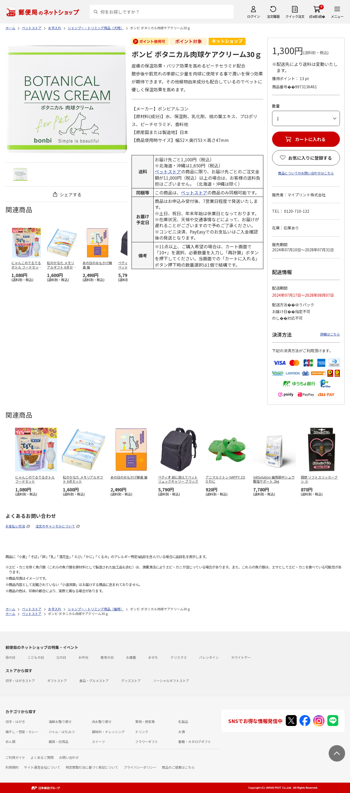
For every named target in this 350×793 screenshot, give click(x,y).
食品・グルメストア (94, 680)
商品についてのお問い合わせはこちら (306, 173)
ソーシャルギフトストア (171, 680)
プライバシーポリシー (140, 767)
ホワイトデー (241, 657)
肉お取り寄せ (102, 721)
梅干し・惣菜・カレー (21, 731)
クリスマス (178, 657)
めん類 (10, 741)
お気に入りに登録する (310, 157)
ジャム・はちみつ (62, 731)
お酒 (181, 731)
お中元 (83, 657)
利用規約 (12, 767)
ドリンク (141, 731)
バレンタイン (209, 657)
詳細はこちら (330, 334)
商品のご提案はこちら (178, 767)
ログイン (253, 16)
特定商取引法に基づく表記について (92, 767)
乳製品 (183, 721)
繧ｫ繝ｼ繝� (317, 16)
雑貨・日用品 (58, 741)
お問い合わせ (69, 757)
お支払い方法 (15, 526)
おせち (153, 657)
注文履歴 (273, 16)
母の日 (10, 657)
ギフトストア (57, 680)
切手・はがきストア (20, 680)
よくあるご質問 (42, 757)
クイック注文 (294, 16)
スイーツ (98, 741)
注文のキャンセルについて (55, 526)
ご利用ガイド (15, 757)
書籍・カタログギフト (194, 741)
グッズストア (131, 680)
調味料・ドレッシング (108, 731)
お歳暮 (131, 657)
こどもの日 (36, 657)
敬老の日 (107, 657)
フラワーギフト (146, 741)
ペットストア (168, 171)
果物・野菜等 (145, 721)
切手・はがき (15, 721)
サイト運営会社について (42, 767)
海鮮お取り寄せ (60, 721)
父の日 (61, 657)
